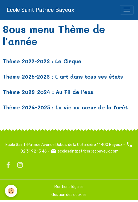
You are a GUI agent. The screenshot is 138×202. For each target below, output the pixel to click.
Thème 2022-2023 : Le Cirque (42, 61)
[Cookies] (11, 191)
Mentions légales (69, 186)
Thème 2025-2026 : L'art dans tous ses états (63, 76)
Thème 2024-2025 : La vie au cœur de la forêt (65, 107)
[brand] (40, 9)
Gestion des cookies (69, 194)
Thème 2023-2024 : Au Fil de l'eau (48, 91)
